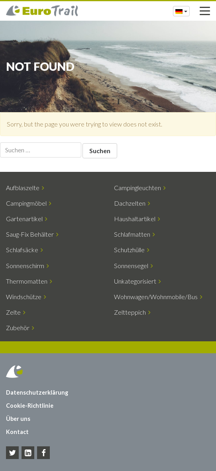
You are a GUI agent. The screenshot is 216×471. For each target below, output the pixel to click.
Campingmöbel (28, 203)
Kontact (17, 431)
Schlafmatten (134, 234)
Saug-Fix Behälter (32, 234)
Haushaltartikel (137, 218)
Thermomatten (29, 281)
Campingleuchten (140, 187)
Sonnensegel (133, 265)
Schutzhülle (131, 249)
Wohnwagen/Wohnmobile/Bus (158, 296)
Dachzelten (132, 203)
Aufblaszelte (25, 187)
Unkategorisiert (137, 281)
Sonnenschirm (27, 265)
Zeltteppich (132, 312)
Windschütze (26, 296)
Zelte (16, 312)
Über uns (18, 418)
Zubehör (20, 327)
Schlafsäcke (24, 249)
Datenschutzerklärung (37, 392)
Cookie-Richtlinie (29, 405)
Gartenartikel (26, 218)
